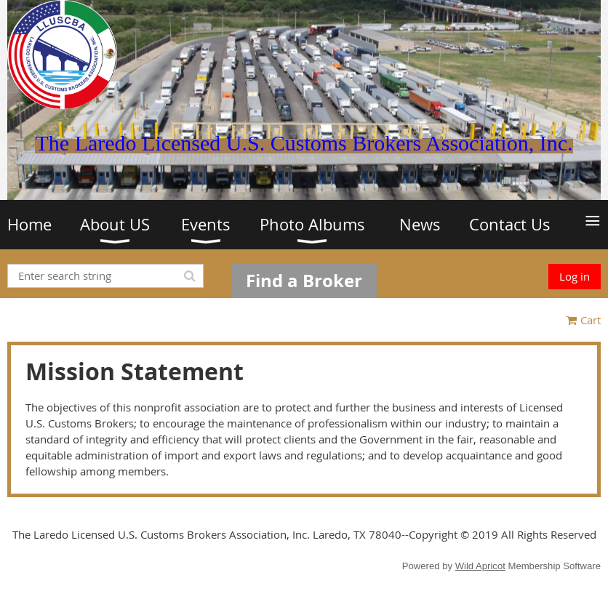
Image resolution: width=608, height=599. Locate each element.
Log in (574, 276)
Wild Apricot (480, 565)
